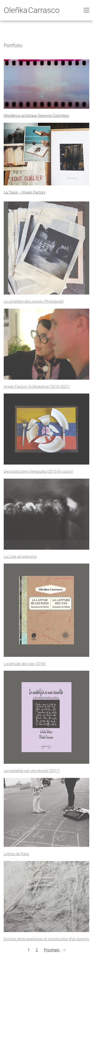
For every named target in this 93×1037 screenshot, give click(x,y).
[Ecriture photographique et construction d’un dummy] (46, 898)
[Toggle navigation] (86, 10)
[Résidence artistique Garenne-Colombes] (46, 84)
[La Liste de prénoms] (46, 516)
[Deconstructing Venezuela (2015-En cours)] (46, 431)
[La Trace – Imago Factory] (46, 154)
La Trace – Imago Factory (24, 193)
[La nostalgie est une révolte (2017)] (46, 719)
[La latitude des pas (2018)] (46, 612)
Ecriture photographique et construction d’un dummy (46, 941)
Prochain (54, 950)
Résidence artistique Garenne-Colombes (36, 116)
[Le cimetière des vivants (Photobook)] (46, 250)
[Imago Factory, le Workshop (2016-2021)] (46, 346)
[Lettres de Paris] (46, 814)
